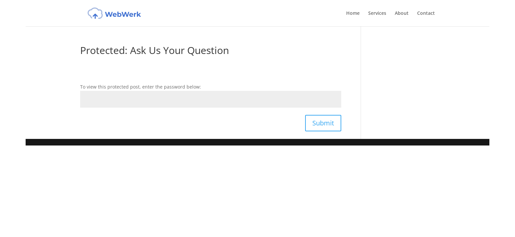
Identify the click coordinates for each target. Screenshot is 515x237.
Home (353, 13)
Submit (323, 122)
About (402, 13)
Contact (426, 13)
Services (377, 13)
